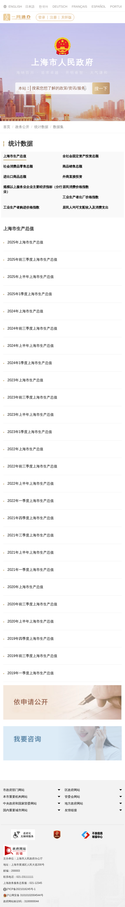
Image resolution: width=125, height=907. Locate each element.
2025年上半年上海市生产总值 (30, 277)
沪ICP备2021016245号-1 (19, 877)
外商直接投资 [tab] (72, 176)
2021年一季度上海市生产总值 (30, 570)
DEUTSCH (59, 6)
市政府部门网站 (14, 790)
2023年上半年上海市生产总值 (30, 414)
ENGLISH (10, 6)
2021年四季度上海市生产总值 (30, 518)
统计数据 (41, 127)
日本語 (30, 6)
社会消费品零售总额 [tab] (18, 166)
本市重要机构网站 (15, 797)
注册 (53, 17)
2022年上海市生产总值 (25, 449)
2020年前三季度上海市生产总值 (32, 604)
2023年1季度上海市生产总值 (29, 432)
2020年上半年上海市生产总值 (30, 621)
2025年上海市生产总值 (25, 242)
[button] (14, 790)
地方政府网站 (74, 803)
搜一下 (101, 88)
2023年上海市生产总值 (25, 380)
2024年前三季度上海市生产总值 (32, 328)
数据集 (58, 127)
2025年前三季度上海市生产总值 (32, 259)
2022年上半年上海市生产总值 (30, 483)
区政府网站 (72, 790)
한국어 (43, 6)
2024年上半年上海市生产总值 (30, 345)
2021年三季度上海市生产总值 (30, 535)
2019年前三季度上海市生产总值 (32, 656)
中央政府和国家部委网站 (20, 803)
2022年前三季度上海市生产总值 (32, 466)
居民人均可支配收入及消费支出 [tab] (85, 207)
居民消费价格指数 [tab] (75, 187)
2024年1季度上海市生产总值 (29, 363)
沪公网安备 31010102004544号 (23, 883)
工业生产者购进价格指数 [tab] (21, 207)
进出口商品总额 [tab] (14, 176)
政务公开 (22, 127)
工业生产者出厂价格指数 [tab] (80, 197)
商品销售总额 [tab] (72, 166)
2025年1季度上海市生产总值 (29, 294)
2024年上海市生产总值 (25, 311)
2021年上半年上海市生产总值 (30, 552)
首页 (6, 127)
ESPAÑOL (99, 6)
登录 (41, 17)
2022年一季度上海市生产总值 (30, 501)
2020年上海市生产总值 (25, 587)
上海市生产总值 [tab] (14, 156)
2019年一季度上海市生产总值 (30, 673)
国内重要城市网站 (15, 810)
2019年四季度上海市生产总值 (30, 638)
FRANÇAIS (79, 6)
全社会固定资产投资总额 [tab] (80, 156)
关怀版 (67, 17)
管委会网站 (72, 797)
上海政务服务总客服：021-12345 (22, 871)
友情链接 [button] (71, 810)
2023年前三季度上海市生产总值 (32, 397)
